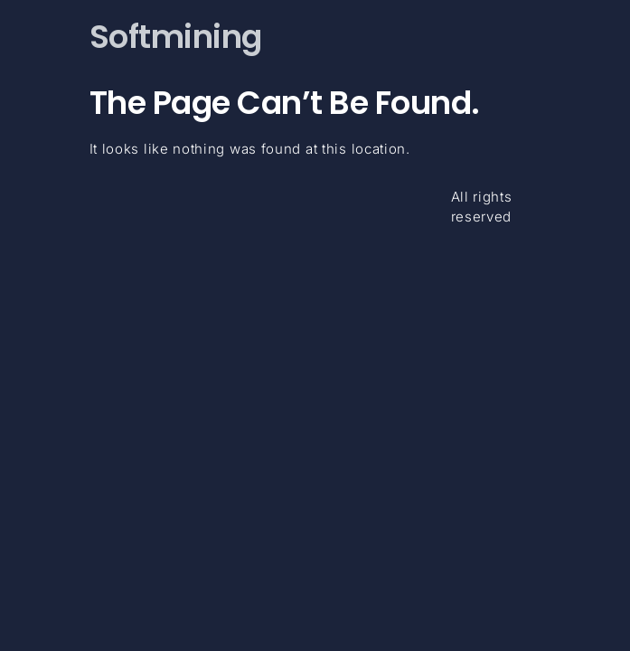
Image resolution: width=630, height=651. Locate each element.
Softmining (175, 36)
